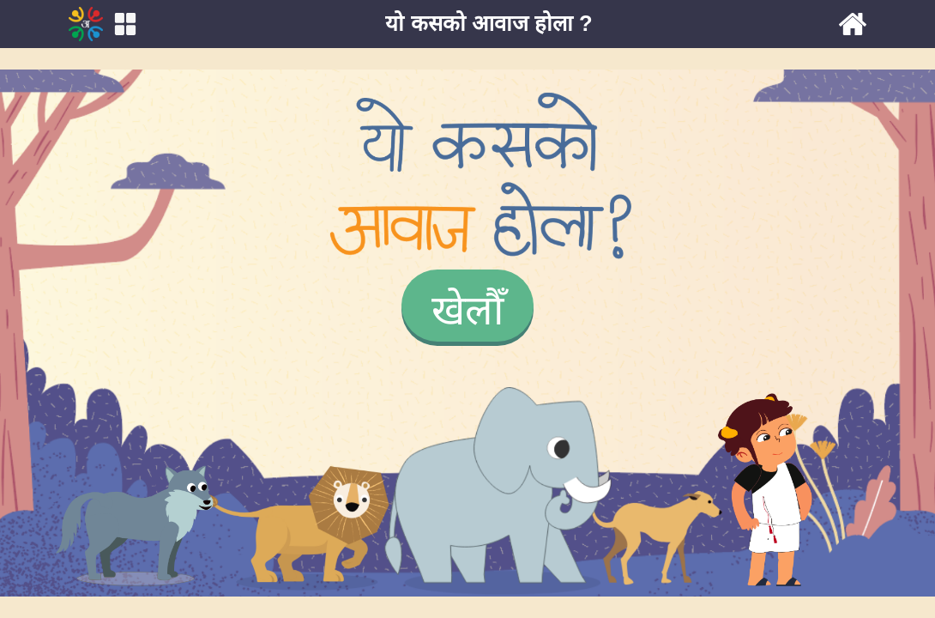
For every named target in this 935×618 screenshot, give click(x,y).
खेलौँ (467, 310)
